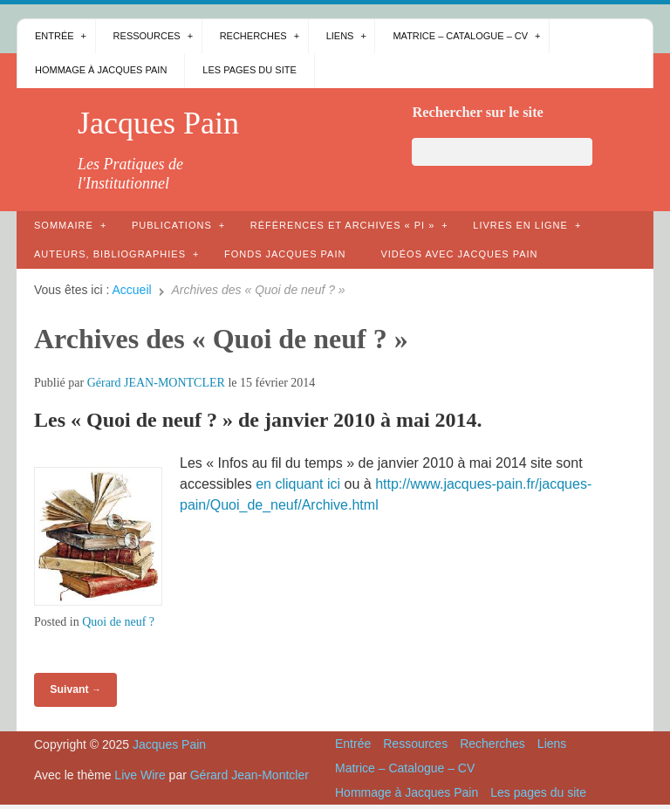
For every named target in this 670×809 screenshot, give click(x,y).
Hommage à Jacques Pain (101, 70)
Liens (340, 36)
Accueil (132, 290)
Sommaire (63, 225)
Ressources (147, 36)
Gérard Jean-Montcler (249, 775)
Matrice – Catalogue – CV (460, 36)
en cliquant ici (298, 483)
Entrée (54, 36)
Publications (172, 225)
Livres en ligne (520, 225)
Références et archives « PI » (342, 225)
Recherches (253, 36)
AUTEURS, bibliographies (110, 254)
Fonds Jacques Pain (284, 254)
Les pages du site (249, 70)
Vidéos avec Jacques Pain (458, 254)
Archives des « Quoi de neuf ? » (221, 338)
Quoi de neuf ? (118, 621)
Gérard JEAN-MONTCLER (156, 382)
